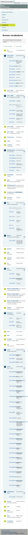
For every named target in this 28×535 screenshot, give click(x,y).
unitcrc (12, 228)
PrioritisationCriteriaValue (13, 452)
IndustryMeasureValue (13, 406)
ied (8, 268)
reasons (13, 118)
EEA (8, 1)
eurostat (9, 197)
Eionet (7, 9)
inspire (9, 307)
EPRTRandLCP (11, 185)
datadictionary (11, 150)
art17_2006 (10, 95)
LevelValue (13, 418)
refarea (12, 220)
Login (17, 3)
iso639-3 (13, 412)
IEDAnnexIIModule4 (11, 301)
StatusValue (13, 476)
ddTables (13, 161)
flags (12, 211)
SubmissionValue (13, 485)
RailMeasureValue (13, 457)
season (12, 77)
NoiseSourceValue (13, 448)
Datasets (4, 14)
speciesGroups (13, 362)
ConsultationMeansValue (13, 386)
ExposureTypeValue (13, 402)
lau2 (8, 335)
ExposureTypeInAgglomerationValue (13, 396)
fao (8, 202)
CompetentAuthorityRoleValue (13, 380)
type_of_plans (13, 86)
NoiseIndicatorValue (13, 433)
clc (12, 318)
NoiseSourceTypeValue (13, 443)
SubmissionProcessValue (13, 480)
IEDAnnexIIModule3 (11, 294)
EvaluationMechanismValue (13, 390)
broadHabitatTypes (13, 355)
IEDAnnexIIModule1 (11, 288)
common (9, 144)
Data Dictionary (12, 9)
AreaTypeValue (13, 376)
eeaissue (13, 163)
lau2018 (9, 339)
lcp (8, 344)
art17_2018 (10, 132)
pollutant (13, 283)
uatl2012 (13, 325)
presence (13, 74)
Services (4, 27)
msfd (8, 349)
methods (13, 114)
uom (8, 510)
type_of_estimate (13, 83)
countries (13, 110)
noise (8, 366)
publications (10, 491)
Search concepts (19, 46)
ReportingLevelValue (13, 462)
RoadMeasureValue (13, 467)
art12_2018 (10, 90)
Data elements (5, 19)
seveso (9, 501)
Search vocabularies (8, 46)
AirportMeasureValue (13, 371)
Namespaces (5, 30)
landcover (10, 313)
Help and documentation (7, 12)
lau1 (8, 331)
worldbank (10, 521)
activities (13, 100)
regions (13, 358)
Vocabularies (5, 25)
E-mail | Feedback (6, 530)
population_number (13, 71)
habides (9, 258)
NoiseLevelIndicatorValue (13, 438)
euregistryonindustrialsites (11, 192)
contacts (13, 155)
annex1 (12, 273)
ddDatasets (13, 158)
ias (8, 263)
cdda (8, 141)
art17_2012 (10, 126)
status (12, 170)
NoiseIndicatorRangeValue (13, 429)
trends (12, 122)
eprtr (8, 180)
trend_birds (13, 80)
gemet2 (9, 248)
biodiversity (10, 137)
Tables (3, 17)
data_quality (13, 66)
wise (8, 515)
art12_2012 (10, 55)
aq (8, 50)
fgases (9, 235)
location (13, 69)
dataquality (10, 174)
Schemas (4, 22)
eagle (12, 321)
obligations (13, 167)
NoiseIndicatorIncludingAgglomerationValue (13, 421)
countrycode (13, 60)
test (8, 506)
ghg (8, 252)
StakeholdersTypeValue (13, 471)
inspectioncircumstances (13, 278)
